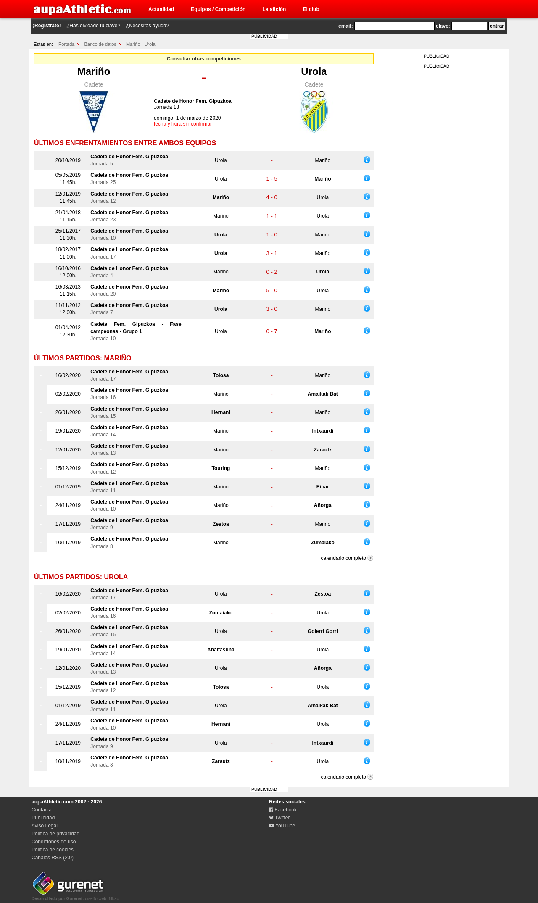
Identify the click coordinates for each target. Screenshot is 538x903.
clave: (443, 26)
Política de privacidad (55, 834)
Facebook (283, 810)
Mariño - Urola (141, 44)
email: (345, 26)
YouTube (282, 826)
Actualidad (161, 9)
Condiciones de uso (54, 842)
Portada (66, 44)
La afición (274, 9)
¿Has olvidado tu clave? (93, 26)
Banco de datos (100, 44)
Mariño (94, 71)
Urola (314, 71)
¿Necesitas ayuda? (147, 26)
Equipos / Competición (218, 9)
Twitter (279, 818)
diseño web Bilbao (75, 896)
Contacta (42, 810)
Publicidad (43, 818)
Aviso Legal (45, 826)
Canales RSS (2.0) (53, 858)
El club (311, 9)
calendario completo (343, 558)
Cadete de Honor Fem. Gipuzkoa (193, 101)
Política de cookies (53, 850)
